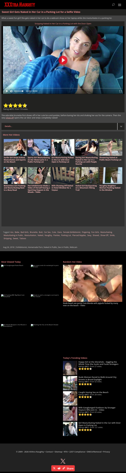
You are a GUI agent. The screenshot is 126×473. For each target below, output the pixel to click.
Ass (11, 232)
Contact (49, 451)
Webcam (73, 247)
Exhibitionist (21, 247)
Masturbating (106, 232)
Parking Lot (66, 235)
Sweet (15, 238)
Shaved (96, 235)
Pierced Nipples (79, 235)
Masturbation (30, 235)
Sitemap (58, 451)
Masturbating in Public (13, 235)
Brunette (33, 232)
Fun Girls (95, 232)
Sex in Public (63, 247)
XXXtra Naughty (36, 451)
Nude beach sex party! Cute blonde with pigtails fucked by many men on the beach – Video (90, 304)
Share (70, 468)
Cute (54, 232)
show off (10, 117)
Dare (60, 232)
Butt (41, 232)
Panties (56, 235)
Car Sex (47, 232)
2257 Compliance (77, 451)
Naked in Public (50, 247)
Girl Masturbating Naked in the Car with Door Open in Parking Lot (99, 424)
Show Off (104, 235)
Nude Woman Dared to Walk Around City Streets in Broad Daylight (97, 378)
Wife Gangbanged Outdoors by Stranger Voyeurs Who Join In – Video (96, 408)
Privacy (106, 451)
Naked (40, 235)
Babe (17, 232)
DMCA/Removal (94, 451)
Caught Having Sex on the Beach (93, 392)
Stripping (7, 238)
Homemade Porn (35, 247)
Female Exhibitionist (71, 232)
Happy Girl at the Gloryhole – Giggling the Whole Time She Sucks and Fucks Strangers (98, 363)
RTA (66, 451)
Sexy (89, 235)
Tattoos (22, 238)
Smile (112, 235)
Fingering (86, 232)
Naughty (48, 235)
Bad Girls (24, 232)
